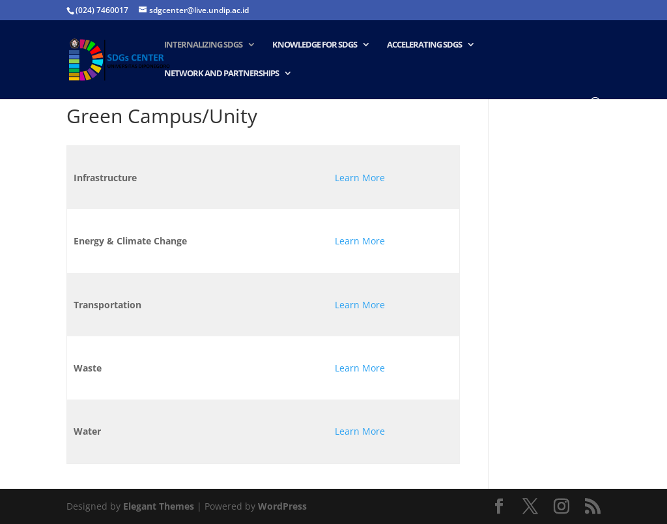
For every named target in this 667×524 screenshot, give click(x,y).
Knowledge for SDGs (314, 45)
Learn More (360, 177)
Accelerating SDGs (424, 45)
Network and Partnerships (221, 73)
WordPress (282, 506)
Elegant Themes (158, 506)
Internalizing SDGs (203, 45)
